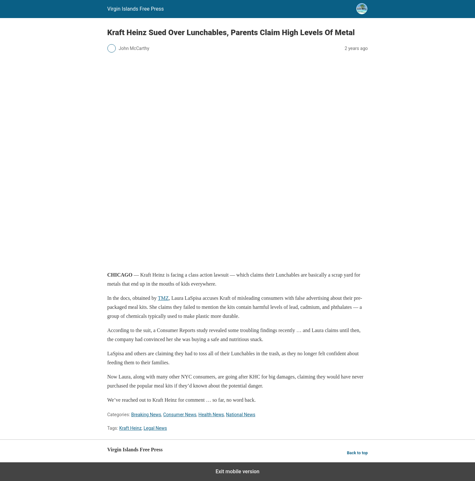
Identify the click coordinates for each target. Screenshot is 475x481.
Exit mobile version (237, 471)
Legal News (155, 428)
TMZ (163, 298)
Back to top (357, 452)
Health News (211, 414)
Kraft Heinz (130, 428)
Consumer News (179, 414)
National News (240, 414)
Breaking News (146, 414)
